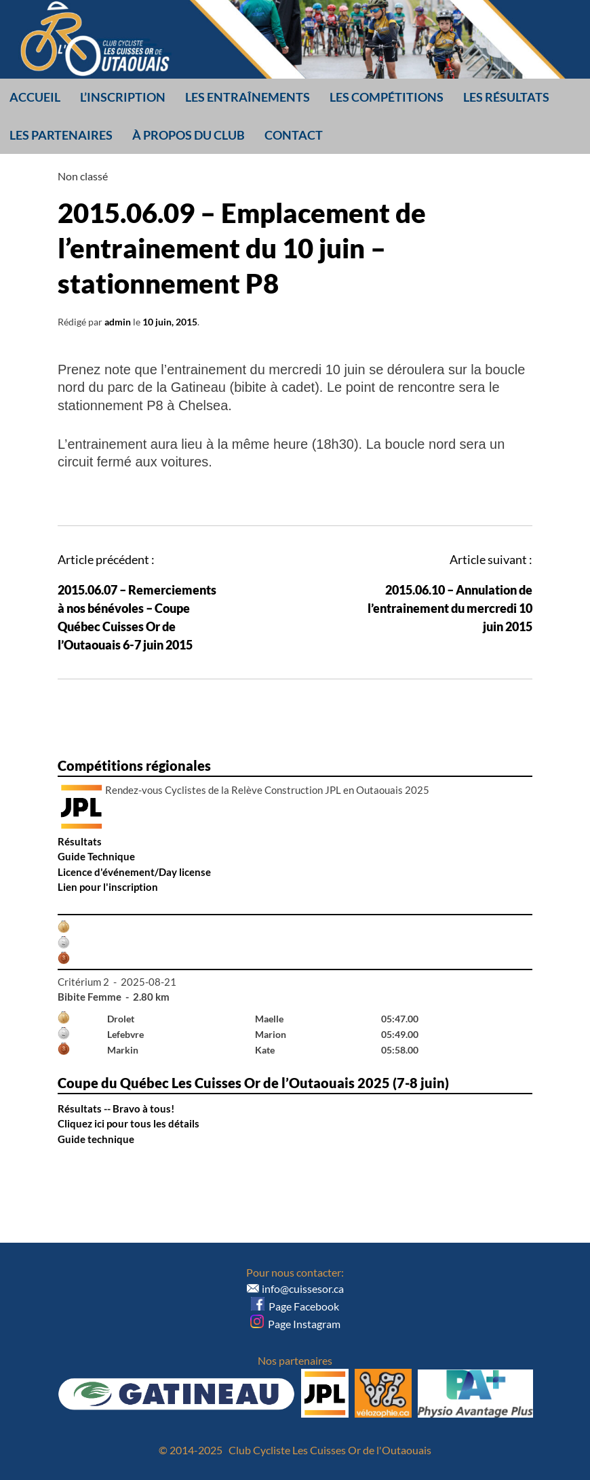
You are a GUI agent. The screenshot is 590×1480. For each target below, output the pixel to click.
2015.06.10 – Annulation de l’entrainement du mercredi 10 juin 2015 (450, 608)
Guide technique (96, 1139)
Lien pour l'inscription (108, 887)
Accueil (34, 96)
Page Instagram (295, 1323)
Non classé (83, 175)
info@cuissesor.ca (303, 1288)
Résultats (80, 841)
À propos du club (188, 134)
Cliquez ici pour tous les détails (128, 1123)
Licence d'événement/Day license (134, 872)
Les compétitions (387, 96)
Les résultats (506, 96)
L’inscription (122, 96)
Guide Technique (96, 856)
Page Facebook (295, 1306)
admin (117, 321)
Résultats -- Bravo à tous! (116, 1108)
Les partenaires (61, 134)
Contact (293, 134)
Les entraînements (247, 96)
